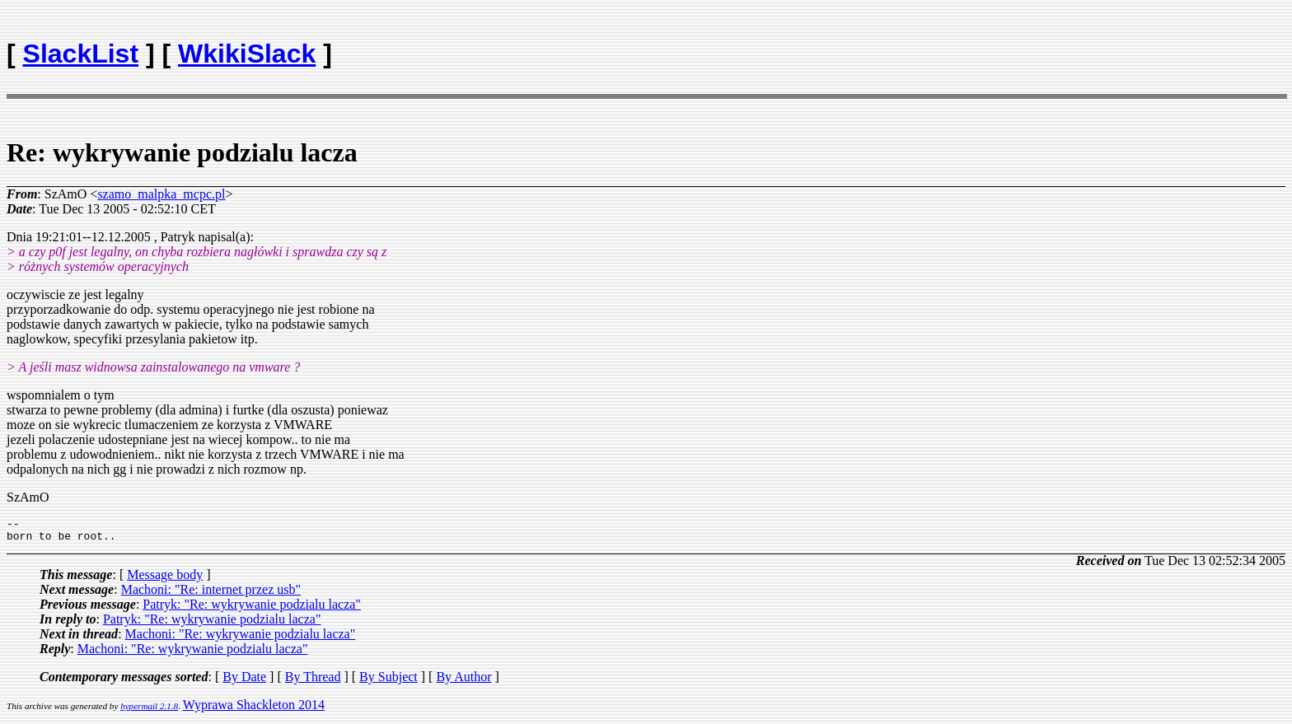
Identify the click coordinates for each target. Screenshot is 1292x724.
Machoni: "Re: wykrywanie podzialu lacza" (240, 639)
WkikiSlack (247, 53)
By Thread (313, 682)
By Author (463, 682)
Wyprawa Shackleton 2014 (254, 710)
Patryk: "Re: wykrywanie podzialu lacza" (252, 609)
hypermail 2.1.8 (149, 711)
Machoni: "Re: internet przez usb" (211, 594)
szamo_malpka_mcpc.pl (161, 194)
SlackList (81, 53)
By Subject (388, 682)
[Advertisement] (1189, 46)
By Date (244, 682)
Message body (165, 579)
